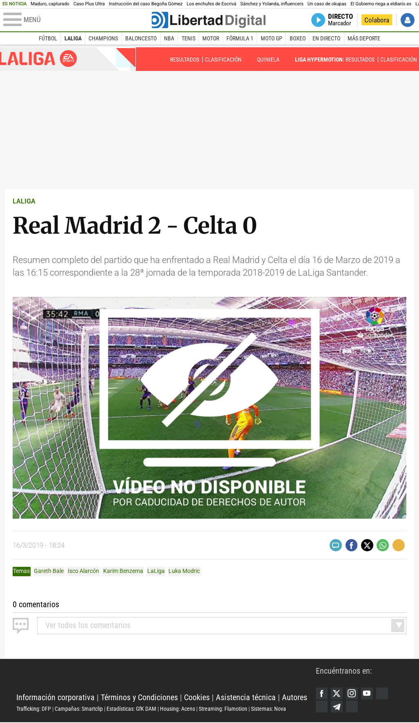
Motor (210, 38)
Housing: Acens (177, 709)
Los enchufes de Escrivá (211, 4)
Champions (103, 38)
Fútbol (48, 38)
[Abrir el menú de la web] (77, 20)
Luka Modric (184, 571)
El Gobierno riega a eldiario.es (380, 4)
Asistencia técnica (246, 698)
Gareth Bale (49, 571)
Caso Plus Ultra (89, 4)
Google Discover (383, 694)
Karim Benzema (123, 571)
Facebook (322, 694)
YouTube (368, 694)
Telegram (337, 707)
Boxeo (298, 38)
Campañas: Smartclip (79, 709)
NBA (169, 38)
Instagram (353, 694)
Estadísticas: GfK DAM (131, 709)
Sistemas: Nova (268, 709)
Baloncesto (141, 38)
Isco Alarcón (83, 571)
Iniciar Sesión (408, 20)
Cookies (197, 698)
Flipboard (322, 707)
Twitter (337, 694)
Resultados (184, 59)
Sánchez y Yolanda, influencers (272, 4)
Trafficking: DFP (33, 709)
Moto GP (271, 38)
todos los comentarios (88, 625)
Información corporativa (55, 698)
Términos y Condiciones (139, 698)
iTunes (353, 707)
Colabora (376, 20)
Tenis (188, 38)
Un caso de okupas (327, 4)
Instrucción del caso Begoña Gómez (146, 4)
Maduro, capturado (50, 4)
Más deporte (364, 38)
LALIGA (24, 201)
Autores (294, 698)
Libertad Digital (166, 678)
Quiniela (268, 59)
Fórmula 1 (239, 38)
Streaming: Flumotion (223, 709)
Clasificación (223, 59)
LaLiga (73, 38)
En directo (326, 38)
